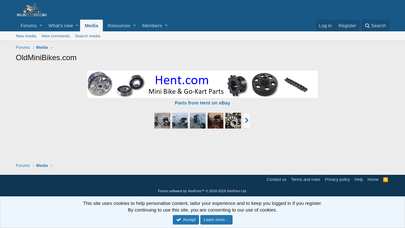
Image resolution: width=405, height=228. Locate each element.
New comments (55, 36)
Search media (87, 36)
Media (91, 25)
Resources (119, 25)
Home (373, 179)
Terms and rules (305, 179)
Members (152, 25)
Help (359, 179)
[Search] (375, 25)
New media (26, 36)
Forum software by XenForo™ (202, 191)
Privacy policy (337, 179)
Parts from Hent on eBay (202, 102)
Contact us (276, 179)
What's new (60, 25)
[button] (41, 25)
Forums (29, 25)
